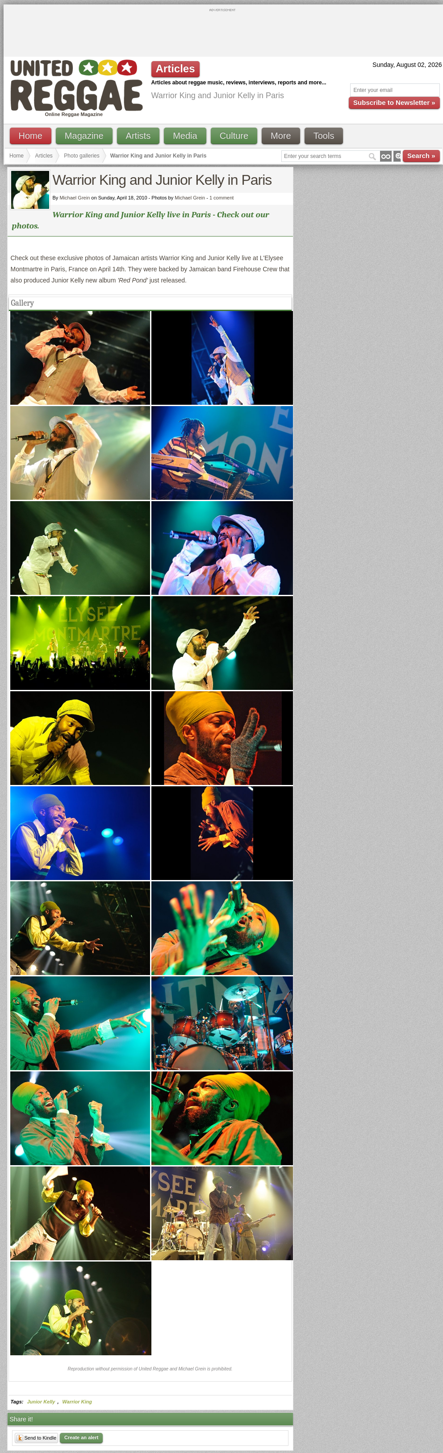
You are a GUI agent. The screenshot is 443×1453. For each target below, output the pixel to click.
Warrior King (77, 1401)
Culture (234, 136)
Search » (421, 155)
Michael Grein (190, 197)
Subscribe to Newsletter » (394, 102)
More (281, 136)
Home (30, 136)
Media (185, 136)
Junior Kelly (41, 1401)
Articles (44, 156)
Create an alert (81, 1437)
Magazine (84, 136)
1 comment (221, 197)
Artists (138, 136)
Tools (323, 136)
